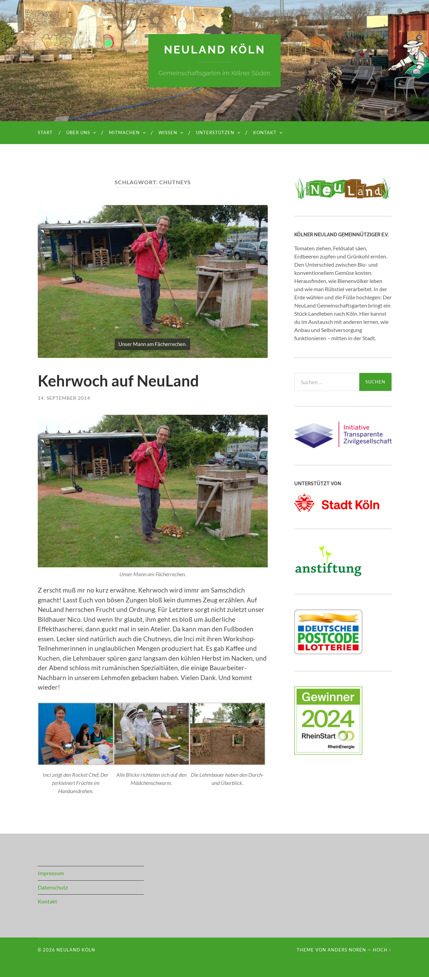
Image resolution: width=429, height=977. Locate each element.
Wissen (168, 132)
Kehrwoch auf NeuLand (118, 381)
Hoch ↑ (382, 949)
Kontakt (265, 132)
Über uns (78, 132)
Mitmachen (124, 132)
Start (45, 132)
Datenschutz (53, 887)
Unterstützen (215, 132)
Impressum (51, 873)
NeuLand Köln (214, 49)
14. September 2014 (64, 398)
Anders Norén (347, 949)
